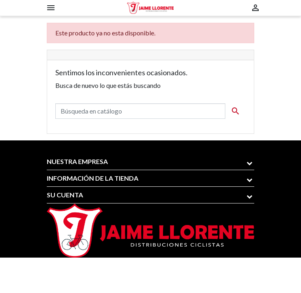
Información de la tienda (92, 178)
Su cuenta (65, 195)
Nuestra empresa (77, 161)
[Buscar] (140, 111)
